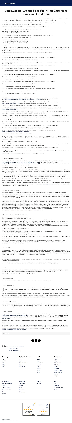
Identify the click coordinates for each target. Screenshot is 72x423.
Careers (55, 383)
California (56, 366)
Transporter (56, 375)
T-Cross (38, 370)
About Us (39, 381)
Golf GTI (3, 364)
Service (3, 385)
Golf (3, 362)
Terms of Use (22, 389)
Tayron (38, 372)
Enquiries (21, 385)
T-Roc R (38, 368)
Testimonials (56, 385)
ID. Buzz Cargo (22, 366)
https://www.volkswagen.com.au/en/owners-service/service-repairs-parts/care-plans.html (23, 99)
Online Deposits (5, 381)
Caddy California (57, 362)
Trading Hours (16, 350)
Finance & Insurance (6, 389)
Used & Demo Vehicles (7, 383)
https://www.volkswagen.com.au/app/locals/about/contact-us (48, 306)
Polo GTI (4, 361)
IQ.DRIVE (4, 393)
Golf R (3, 366)
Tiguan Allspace (40, 362)
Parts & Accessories (6, 387)
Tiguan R (38, 364)
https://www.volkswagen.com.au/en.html (10, 103)
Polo (3, 359)
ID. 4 (20, 359)
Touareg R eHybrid (23, 362)
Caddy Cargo (56, 364)
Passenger (5, 357)
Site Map (56, 389)
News (20, 387)
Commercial (58, 357)
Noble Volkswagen (10, 3)
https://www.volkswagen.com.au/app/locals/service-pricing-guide (15, 131)
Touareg (38, 359)
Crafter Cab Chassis (58, 370)
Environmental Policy (58, 387)
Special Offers (22, 381)
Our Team (39, 383)
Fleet (3, 391)
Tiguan (38, 361)
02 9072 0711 (15, 348)
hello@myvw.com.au (6, 318)
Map (9, 350)
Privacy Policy (22, 391)
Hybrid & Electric (25, 357)
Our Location (22, 383)
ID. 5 (20, 361)
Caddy (55, 361)
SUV (38, 357)
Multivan (56, 374)
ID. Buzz (21, 364)
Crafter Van (56, 368)
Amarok (55, 359)
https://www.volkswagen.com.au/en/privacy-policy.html (14, 329)
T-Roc (38, 366)
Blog (55, 381)
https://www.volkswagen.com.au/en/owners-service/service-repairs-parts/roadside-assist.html (23, 210)
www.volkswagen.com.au (48, 184)
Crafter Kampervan (58, 372)
